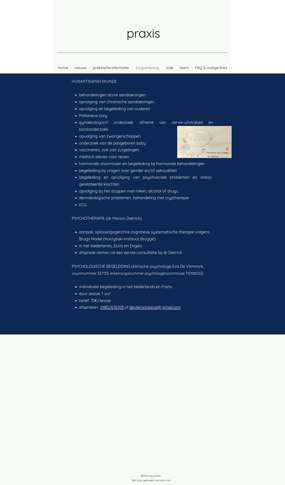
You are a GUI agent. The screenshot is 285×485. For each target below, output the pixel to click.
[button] (184, 67)
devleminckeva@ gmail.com (155, 307)
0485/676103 (113, 307)
